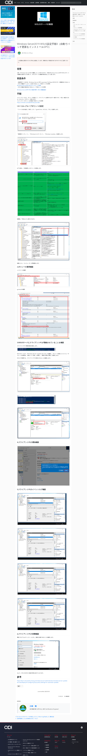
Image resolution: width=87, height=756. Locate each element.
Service (23, 736)
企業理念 (47, 747)
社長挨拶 (47, 745)
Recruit (75, 736)
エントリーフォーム (75, 743)
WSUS (61, 696)
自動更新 (67, 696)
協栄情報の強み (43, 2)
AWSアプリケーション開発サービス (15, 751)
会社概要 (47, 749)
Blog (56, 741)
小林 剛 (23, 52)
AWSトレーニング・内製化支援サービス (31, 745)
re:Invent (58, 2)
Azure (18, 2)
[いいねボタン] (18, 686)
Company (47, 741)
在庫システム (25, 755)
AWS (15, 2)
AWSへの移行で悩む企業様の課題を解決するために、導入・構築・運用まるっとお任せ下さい (8, 22)
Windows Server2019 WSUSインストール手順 (29, 85)
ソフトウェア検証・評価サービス (29, 752)
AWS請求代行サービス (12, 739)
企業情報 (37, 2)
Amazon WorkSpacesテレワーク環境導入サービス (31, 740)
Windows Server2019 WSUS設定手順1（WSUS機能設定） (32, 90)
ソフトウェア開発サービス (28, 750)
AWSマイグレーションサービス (14, 744)
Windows (27, 2)
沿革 (46, 752)
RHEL (22, 2)
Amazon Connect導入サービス (14, 754)
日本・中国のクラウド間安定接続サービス (31, 748)
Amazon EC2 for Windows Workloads (14, 747)
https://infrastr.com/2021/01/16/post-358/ (28, 102)
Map (64, 741)
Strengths (47, 736)
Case (56, 736)
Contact (64, 736)
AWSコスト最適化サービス (28, 743)
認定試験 (32, 2)
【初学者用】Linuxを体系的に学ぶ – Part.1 (27, 718)
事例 (49, 2)
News (56, 747)
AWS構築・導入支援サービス (14, 742)
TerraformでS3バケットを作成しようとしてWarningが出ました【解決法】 (35, 716)
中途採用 (53, 2)
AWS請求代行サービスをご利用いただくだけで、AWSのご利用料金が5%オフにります (8, 57)
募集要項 (74, 739)
